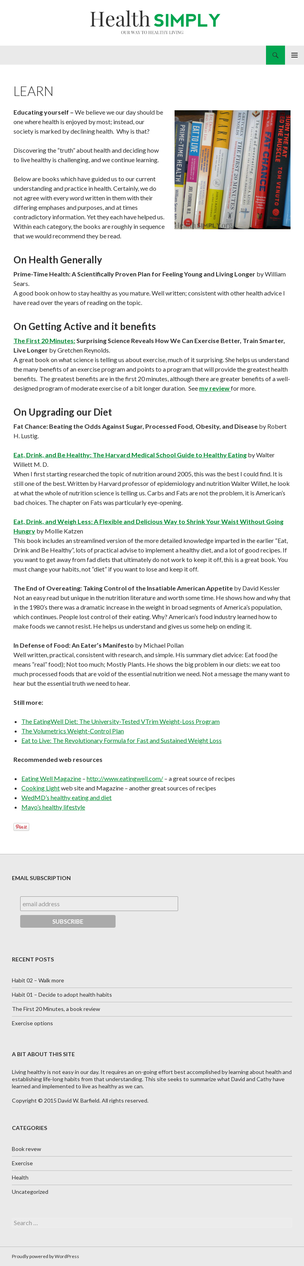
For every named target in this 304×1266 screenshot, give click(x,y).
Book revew (26, 1148)
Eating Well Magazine (51, 778)
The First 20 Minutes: (44, 340)
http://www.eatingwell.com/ (125, 778)
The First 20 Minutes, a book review (56, 1008)
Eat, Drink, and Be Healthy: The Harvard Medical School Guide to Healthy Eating (130, 454)
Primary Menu (294, 55)
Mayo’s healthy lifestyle (53, 807)
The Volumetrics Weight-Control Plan (72, 731)
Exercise (22, 1163)
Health (20, 1177)
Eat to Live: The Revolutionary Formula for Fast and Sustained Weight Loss (121, 740)
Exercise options (32, 1023)
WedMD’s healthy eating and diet (66, 797)
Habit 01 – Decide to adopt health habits (62, 994)
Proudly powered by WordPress (45, 1256)
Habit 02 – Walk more (38, 980)
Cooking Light (40, 788)
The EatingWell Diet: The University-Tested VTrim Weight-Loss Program (120, 721)
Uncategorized (30, 1191)
